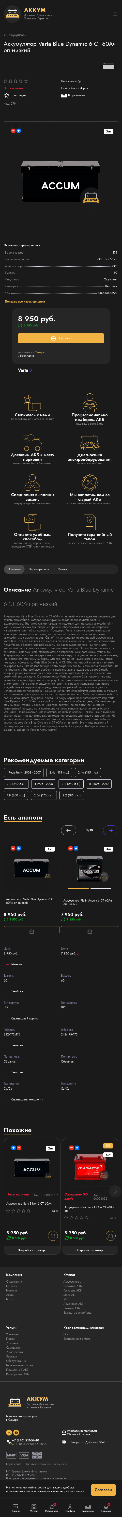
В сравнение (73, 95)
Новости (11, 1290)
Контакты (11, 1286)
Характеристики (39, 569)
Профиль (70, 1508)
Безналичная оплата (19, 1365)
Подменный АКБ (17, 1370)
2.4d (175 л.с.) (59, 772)
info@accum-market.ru (82, 1431)
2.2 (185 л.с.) (71, 795)
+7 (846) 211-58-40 (25, 1440)
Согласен (103, 1490)
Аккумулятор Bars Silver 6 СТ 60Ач (29, 1203)
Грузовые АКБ (72, 1290)
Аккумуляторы (15, 35)
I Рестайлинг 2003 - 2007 (24, 772)
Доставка (12, 1343)
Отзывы (62, 569)
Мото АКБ (69, 1295)
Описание (14, 569)
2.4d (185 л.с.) (88, 772)
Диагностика (14, 1352)
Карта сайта (13, 1464)
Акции (10, 1295)
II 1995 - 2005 (43, 784)
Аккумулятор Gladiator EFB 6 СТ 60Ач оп (89, 1209)
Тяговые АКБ (71, 1308)
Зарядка (11, 1356)
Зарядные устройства (77, 1312)
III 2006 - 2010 (98, 784)
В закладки (15, 95)
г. (39, 352)
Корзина (106, 1508)
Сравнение (88, 1508)
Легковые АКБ (72, 1286)
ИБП (66, 1299)
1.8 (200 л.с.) (16, 795)
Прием (10, 1339)
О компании (14, 1281)
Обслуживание (16, 1361)
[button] (115, 1191)
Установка (12, 1334)
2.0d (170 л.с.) (44, 795)
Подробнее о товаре (32, 1250)
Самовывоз (13, 1347)
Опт (65, 1334)
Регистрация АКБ (17, 1374)
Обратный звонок (78, 1434)
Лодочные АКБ (73, 1304)
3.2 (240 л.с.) (16, 784)
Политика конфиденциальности (46, 1464)
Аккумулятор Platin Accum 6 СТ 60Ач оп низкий (87, 902)
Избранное (52, 1508)
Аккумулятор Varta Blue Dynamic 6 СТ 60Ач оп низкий (30, 901)
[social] (9, 1433)
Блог (9, 1299)
